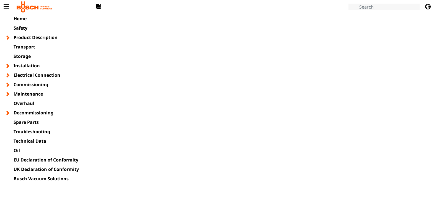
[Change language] (428, 6)
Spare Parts (26, 122)
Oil (17, 150)
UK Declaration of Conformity (46, 169)
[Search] (384, 7)
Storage (22, 56)
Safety (20, 28)
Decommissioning (33, 113)
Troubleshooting (32, 132)
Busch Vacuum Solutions (41, 179)
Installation (27, 66)
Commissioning (31, 84)
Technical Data (30, 141)
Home (20, 19)
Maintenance (28, 94)
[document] (265, 106)
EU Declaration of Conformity (46, 160)
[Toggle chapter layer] (8, 37)
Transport (24, 47)
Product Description (36, 37)
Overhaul (24, 103)
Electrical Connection (37, 75)
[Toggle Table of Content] (6, 6)
